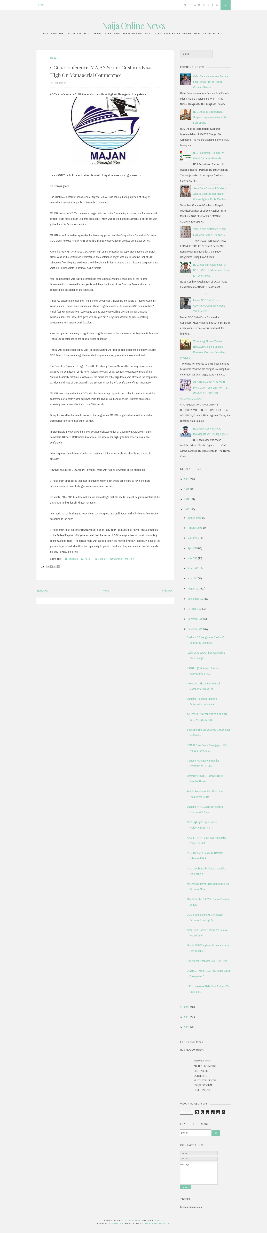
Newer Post (43, 590)
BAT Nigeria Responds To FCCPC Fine (207, 961)
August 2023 (194, 588)
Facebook (71, 559)
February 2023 (195, 528)
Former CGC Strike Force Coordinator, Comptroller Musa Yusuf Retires (209, 305)
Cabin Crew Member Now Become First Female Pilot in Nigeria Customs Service (211, 81)
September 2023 (196, 599)
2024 (186, 1007)
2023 (186, 509)
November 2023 (196, 619)
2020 (186, 479)
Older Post (167, 590)
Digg (129, 559)
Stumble (116, 559)
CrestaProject (115, 1223)
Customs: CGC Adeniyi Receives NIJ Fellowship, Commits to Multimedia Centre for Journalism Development (205, 1076)
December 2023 (196, 629)
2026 (186, 1027)
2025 (186, 1017)
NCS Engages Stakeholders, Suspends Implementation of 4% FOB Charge (210, 117)
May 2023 (192, 558)
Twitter (86, 559)
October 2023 (194, 609)
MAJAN (54, 58)
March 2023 (193, 538)
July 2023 (192, 578)
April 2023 (193, 548)
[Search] (195, 1132)
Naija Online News (133, 25)
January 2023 (194, 518)
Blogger (159, 1220)
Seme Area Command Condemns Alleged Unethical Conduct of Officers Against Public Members (210, 193)
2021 (186, 489)
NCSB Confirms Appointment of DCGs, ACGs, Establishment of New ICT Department (211, 270)
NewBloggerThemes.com (157, 1223)
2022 (186, 499)
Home (41, 5)
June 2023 (193, 568)
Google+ (101, 559)
